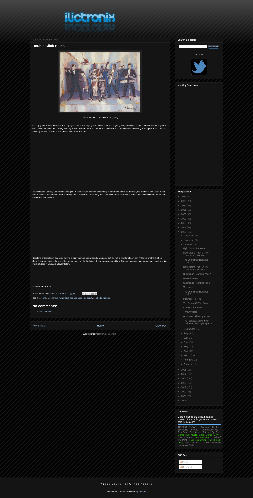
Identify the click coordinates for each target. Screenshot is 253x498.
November (189, 240)
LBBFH (188, 437)
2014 (184, 374)
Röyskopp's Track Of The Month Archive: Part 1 (195, 268)
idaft (180, 437)
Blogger (142, 491)
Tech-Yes (187, 287)
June (186, 342)
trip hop (106, 298)
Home (100, 325)
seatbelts (97, 298)
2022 (184, 205)
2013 (184, 378)
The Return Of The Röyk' (195, 303)
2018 (184, 223)
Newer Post (39, 325)
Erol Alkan (195, 432)
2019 (184, 218)
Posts (184, 462)
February (188, 359)
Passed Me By (190, 278)
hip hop (73, 298)
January (188, 364)
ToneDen (182, 432)
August (187, 333)
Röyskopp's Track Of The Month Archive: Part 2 (195, 254)
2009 (184, 396)
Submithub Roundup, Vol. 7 (197, 274)
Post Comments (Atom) (106, 334)
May (186, 346)
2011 (184, 387)
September (189, 329)
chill (44, 298)
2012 (184, 383)
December (189, 235)
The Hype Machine (211, 442)
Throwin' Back (190, 312)
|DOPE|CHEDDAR (187, 427)
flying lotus (64, 298)
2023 (184, 201)
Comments (186, 467)
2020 (184, 214)
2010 (184, 391)
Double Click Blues (192, 307)
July (186, 338)
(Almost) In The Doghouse (196, 316)
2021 (184, 210)
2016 (184, 232)
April (186, 351)
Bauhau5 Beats (209, 427)
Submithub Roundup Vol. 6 (196, 283)
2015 (184, 369)
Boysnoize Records (188, 429)
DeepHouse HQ (210, 429)
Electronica (52, 298)
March (187, 355)
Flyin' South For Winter (194, 248)
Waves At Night (186, 445)
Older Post (161, 325)
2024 (184, 196)
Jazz (80, 298)
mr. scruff (88, 298)
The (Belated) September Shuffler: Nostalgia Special (197, 322)
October (188, 244)
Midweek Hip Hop (192, 299)
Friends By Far (211, 432)
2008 (184, 400)
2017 (184, 227)
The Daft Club (192, 442)
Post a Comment (44, 311)
